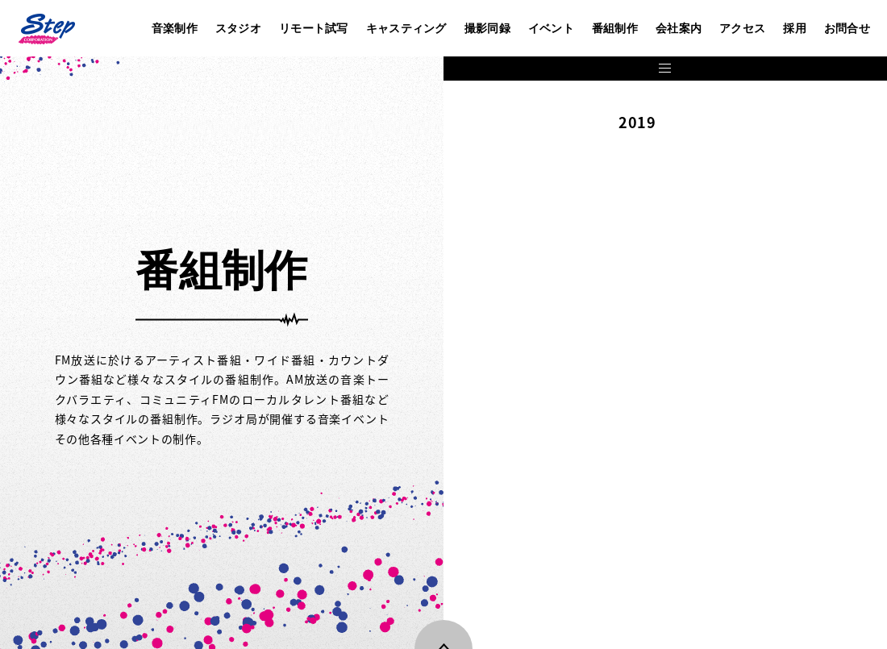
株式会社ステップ (46, 28)
